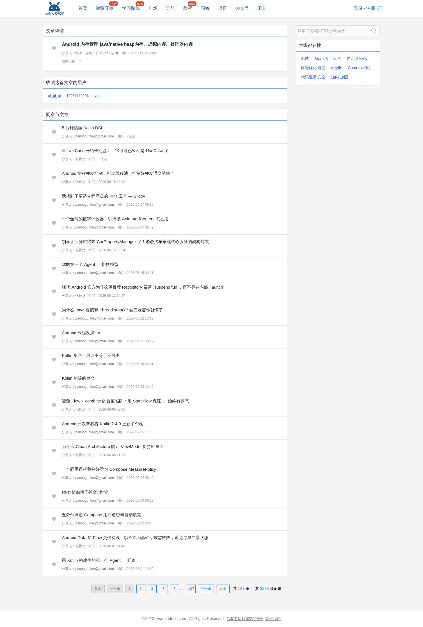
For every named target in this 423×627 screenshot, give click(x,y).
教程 (187, 8)
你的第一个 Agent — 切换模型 (90, 264)
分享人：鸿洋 (72, 53)
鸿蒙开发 (105, 8)
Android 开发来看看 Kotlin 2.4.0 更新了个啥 (102, 423)
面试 (305, 58)
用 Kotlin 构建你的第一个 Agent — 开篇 (99, 560)
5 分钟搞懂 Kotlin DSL (82, 127)
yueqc (99, 96)
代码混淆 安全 (313, 77)
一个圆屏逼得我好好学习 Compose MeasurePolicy (109, 469)
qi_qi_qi (54, 96)
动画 (337, 58)
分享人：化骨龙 (73, 159)
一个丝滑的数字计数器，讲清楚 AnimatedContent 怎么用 (115, 218)
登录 (358, 8)
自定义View (357, 58)
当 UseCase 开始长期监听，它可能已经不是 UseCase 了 (115, 150)
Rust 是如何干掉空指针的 (85, 492)
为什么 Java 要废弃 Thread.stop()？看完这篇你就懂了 (112, 309)
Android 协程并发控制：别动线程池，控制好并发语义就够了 (118, 173)
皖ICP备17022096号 (245, 618)
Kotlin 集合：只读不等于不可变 (91, 355)
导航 (170, 8)
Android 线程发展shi (81, 332)
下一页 (205, 589)
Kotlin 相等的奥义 (78, 378)
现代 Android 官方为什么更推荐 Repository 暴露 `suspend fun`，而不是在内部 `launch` (143, 287)
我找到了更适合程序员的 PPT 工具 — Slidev (103, 196)
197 (191, 589)
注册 (370, 8)
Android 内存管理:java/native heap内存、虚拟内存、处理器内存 (127, 44)
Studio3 (321, 58)
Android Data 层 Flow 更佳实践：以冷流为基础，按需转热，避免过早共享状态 (135, 537)
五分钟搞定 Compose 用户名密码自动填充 (101, 514)
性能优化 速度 (313, 67)
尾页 (223, 589)
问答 (205, 8)
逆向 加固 (339, 77)
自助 (114, 53)
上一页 (114, 589)
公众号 (242, 8)
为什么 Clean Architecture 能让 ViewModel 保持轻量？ (112, 446)
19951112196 (78, 96)
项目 (222, 8)
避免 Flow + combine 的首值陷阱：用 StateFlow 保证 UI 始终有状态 (125, 401)
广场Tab (102, 53)
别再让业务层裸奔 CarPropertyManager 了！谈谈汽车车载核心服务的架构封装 (135, 241)
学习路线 (131, 8)
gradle (336, 68)
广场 (152, 8)
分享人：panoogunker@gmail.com (88, 136)
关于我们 (273, 618)
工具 (261, 8)
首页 (82, 8)
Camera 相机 (359, 67)
